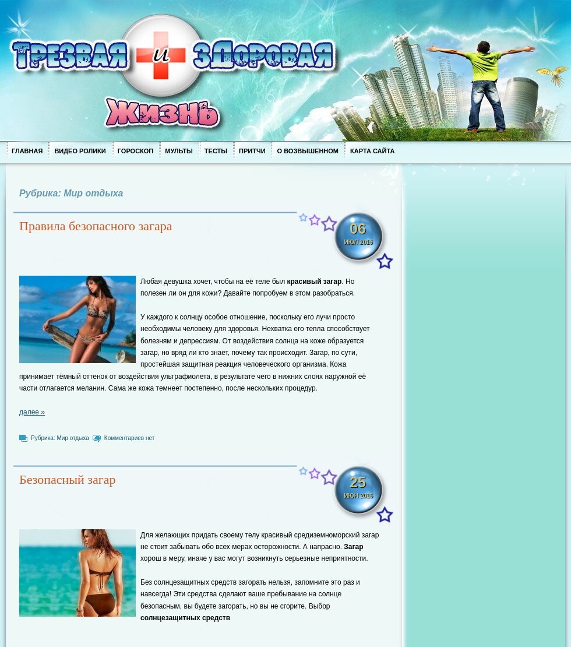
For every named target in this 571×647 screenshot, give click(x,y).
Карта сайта (372, 150)
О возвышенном (308, 150)
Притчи (252, 150)
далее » (32, 412)
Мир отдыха (73, 438)
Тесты (216, 150)
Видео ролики (79, 150)
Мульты (179, 150)
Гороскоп (136, 150)
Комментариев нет (129, 438)
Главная (27, 150)
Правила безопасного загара (95, 226)
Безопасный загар (67, 479)
